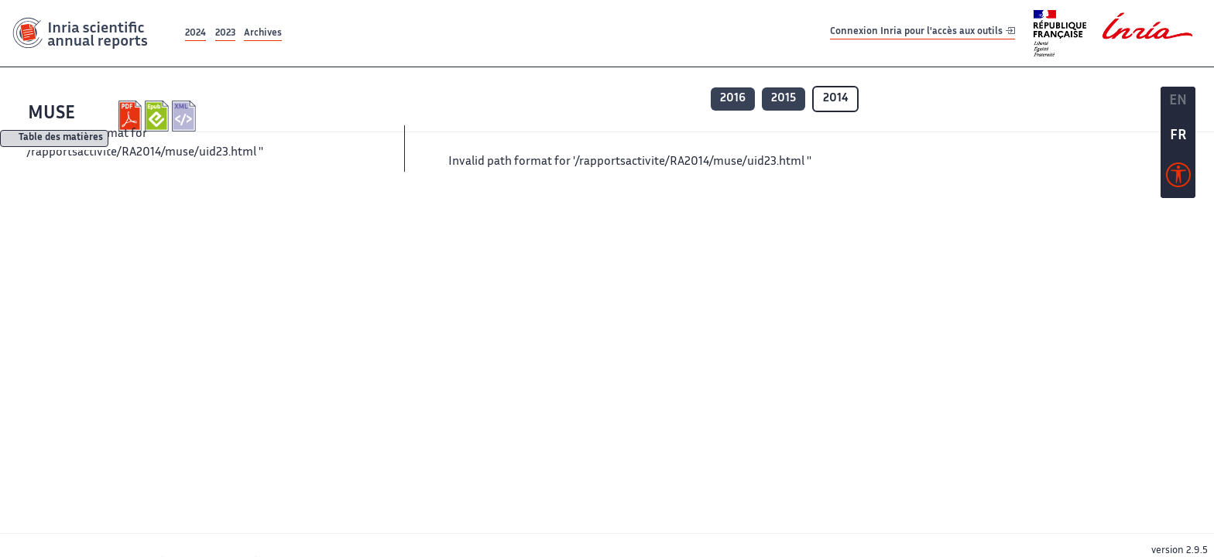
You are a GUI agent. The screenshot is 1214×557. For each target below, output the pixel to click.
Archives (263, 33)
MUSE (51, 114)
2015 (783, 99)
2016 (733, 99)
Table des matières (61, 139)
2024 (195, 33)
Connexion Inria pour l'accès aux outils (922, 33)
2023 (225, 33)
